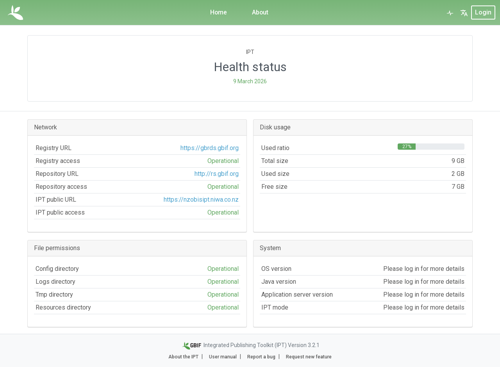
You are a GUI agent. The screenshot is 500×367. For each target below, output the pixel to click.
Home (218, 12)
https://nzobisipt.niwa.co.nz (201, 199)
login (483, 12)
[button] (464, 12)
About (260, 12)
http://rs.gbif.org (217, 173)
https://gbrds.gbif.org (209, 148)
